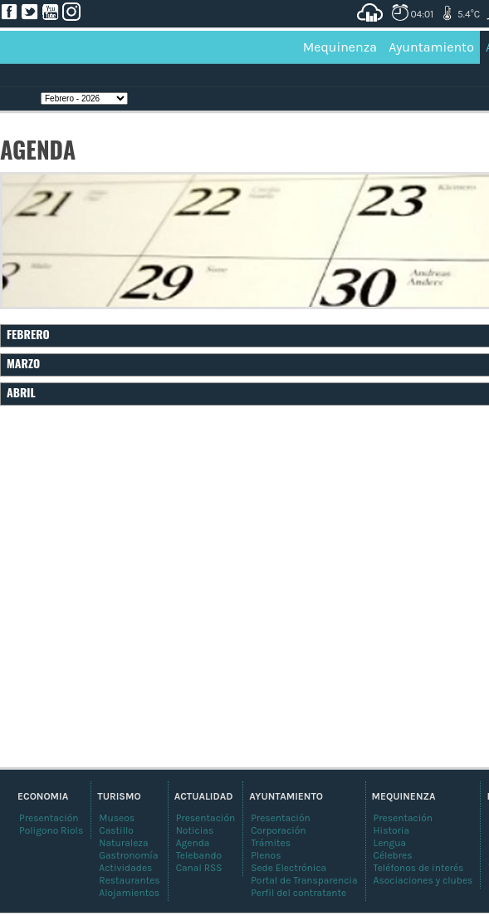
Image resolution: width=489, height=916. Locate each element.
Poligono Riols (51, 830)
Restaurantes (129, 880)
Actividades (125, 868)
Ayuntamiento (431, 47)
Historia (392, 830)
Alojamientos (129, 893)
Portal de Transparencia (304, 880)
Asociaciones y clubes (423, 880)
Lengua (390, 843)
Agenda (193, 843)
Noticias (195, 830)
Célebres (393, 855)
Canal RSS (199, 868)
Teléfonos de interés (419, 868)
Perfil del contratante (298, 893)
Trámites (271, 843)
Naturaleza (123, 843)
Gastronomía (128, 855)
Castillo (116, 830)
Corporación (278, 830)
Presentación (403, 818)
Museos (116, 818)
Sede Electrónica (288, 868)
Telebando (199, 855)
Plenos (266, 855)
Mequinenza (340, 47)
